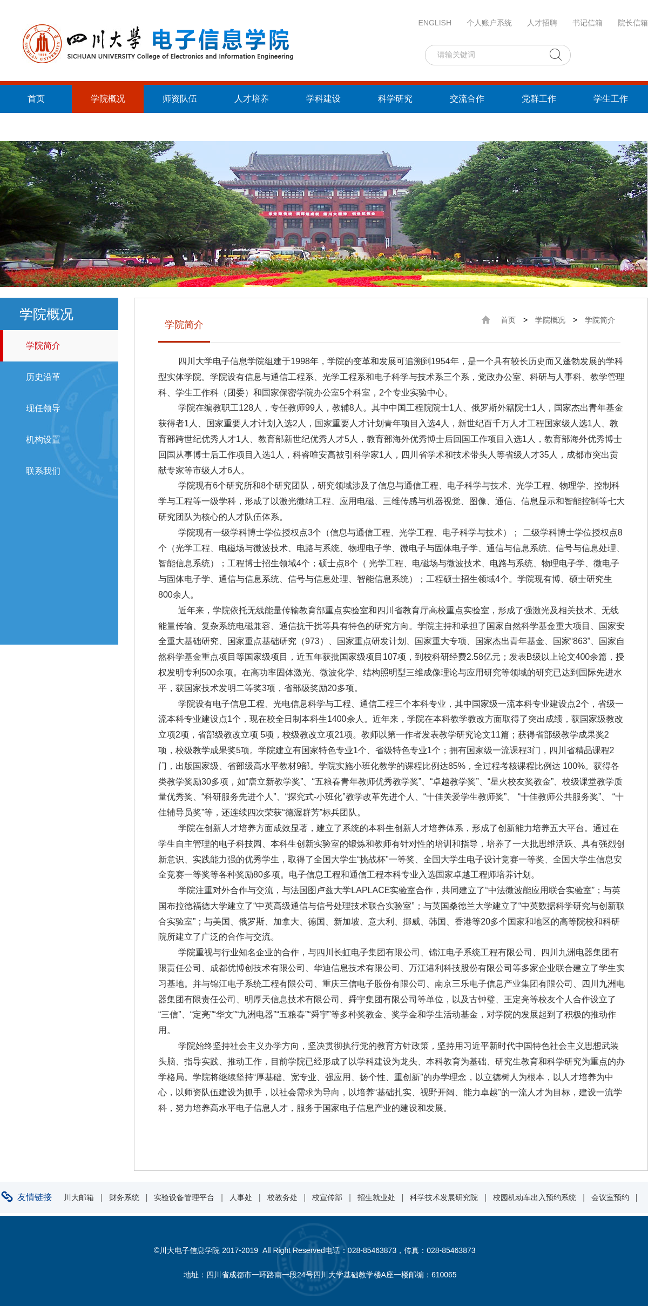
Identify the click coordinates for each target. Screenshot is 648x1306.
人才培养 (251, 98)
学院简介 (43, 345)
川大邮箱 (79, 1197)
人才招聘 (542, 22)
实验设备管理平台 (184, 1197)
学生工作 (610, 98)
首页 (36, 98)
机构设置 (43, 439)
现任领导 (43, 408)
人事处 (241, 1197)
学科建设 (323, 98)
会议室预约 (610, 1197)
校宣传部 (327, 1197)
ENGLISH (434, 22)
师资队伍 (180, 98)
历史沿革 (43, 376)
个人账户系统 (489, 22)
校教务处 (282, 1197)
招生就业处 (376, 1197)
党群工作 (539, 98)
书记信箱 (587, 22)
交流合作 (467, 98)
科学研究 (395, 98)
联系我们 (43, 470)
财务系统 (124, 1197)
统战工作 (36, 126)
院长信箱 (633, 22)
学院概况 (108, 98)
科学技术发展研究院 (444, 1197)
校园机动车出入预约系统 (534, 1197)
